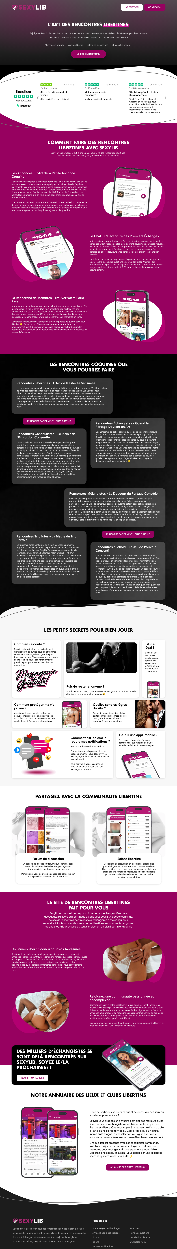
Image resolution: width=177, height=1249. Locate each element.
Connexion (154, 7)
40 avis (27, 100)
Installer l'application (140, 1237)
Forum (95, 1237)
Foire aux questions (139, 1233)
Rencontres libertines (102, 1246)
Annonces (135, 1228)
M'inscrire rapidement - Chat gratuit (49, 421)
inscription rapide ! (32, 1078)
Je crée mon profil (88, 54)
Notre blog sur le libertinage (106, 1228)
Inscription (132, 7)
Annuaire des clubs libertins (127, 1167)
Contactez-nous (138, 1242)
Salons (95, 1242)
